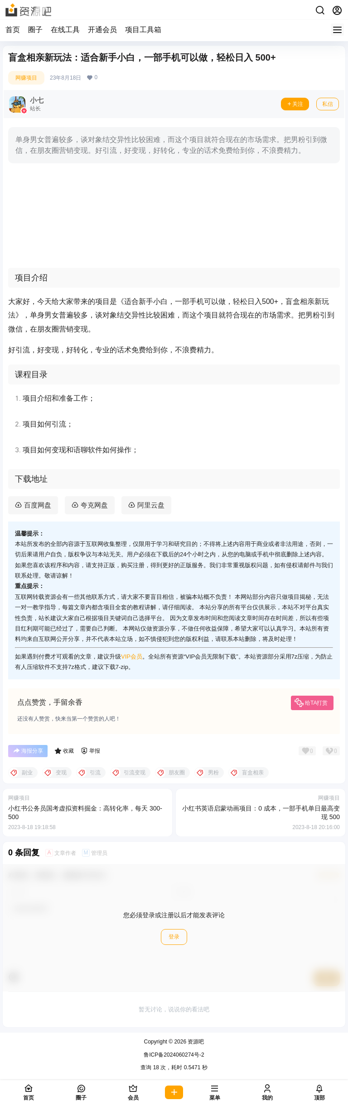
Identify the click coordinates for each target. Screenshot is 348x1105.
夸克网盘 (94, 505)
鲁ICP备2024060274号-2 (174, 1055)
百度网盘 (37, 505)
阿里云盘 (150, 505)
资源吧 (195, 1042)
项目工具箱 (143, 29)
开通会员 (102, 29)
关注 (295, 104)
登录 (174, 937)
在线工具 (65, 29)
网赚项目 (26, 78)
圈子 (35, 29)
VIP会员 (131, 656)
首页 (12, 29)
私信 (327, 104)
